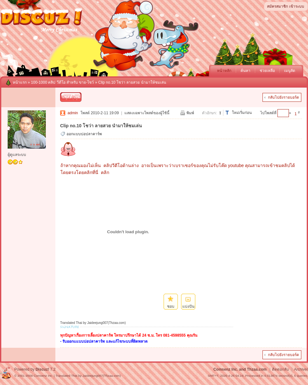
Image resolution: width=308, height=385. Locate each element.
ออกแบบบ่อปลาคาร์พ (84, 134)
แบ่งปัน (188, 306)
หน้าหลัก (224, 70)
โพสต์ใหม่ (70, 96)
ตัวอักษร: (209, 113)
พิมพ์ (190, 113)
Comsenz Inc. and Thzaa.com (240, 369)
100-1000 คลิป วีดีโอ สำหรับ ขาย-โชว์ (62, 82)
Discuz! (42, 369)
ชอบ (170, 306)
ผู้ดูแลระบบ (17, 154)
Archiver (301, 369)
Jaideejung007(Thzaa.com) (101, 375)
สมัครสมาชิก (277, 6)
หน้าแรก (20, 82)
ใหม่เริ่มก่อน (242, 112)
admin (72, 113)
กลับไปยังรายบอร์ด (283, 97)
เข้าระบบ (296, 6)
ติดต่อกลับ (280, 369)
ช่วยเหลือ (267, 70)
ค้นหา (245, 70)
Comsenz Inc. (43, 375)
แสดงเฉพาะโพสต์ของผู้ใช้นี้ (146, 113)
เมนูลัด (289, 70)
